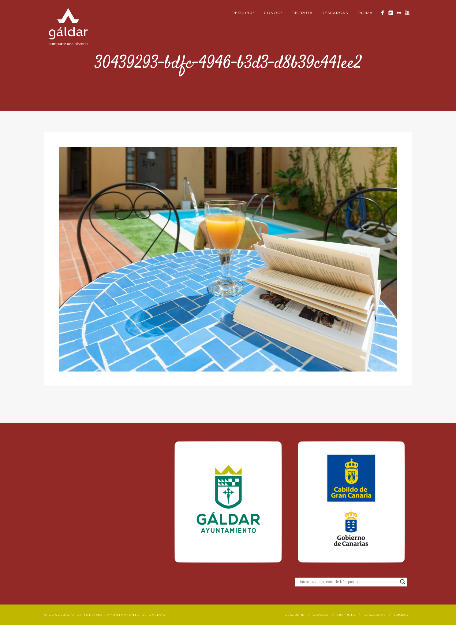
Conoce (273, 12)
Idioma (365, 12)
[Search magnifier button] (402, 582)
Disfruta (302, 12)
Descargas (334, 12)
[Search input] (348, 582)
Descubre (243, 12)
